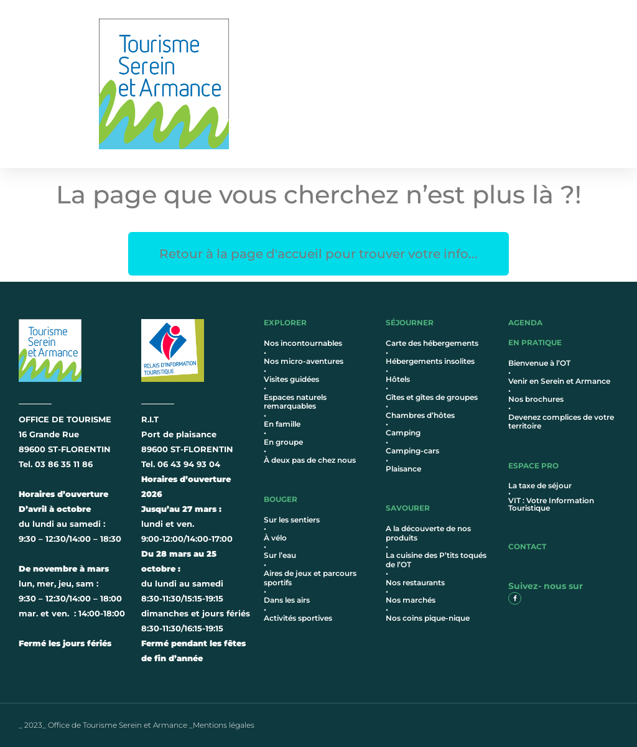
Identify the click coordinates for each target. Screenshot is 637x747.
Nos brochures (536, 399)
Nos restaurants (415, 582)
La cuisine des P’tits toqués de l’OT (436, 559)
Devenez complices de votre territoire (561, 421)
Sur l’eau (280, 555)
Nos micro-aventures (303, 361)
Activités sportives (298, 618)
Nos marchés (410, 600)
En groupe (283, 442)
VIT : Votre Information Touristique (551, 504)
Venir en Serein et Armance (559, 381)
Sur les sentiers (292, 519)
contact (527, 546)
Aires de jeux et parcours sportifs (310, 577)
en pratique (535, 342)
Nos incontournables (303, 343)
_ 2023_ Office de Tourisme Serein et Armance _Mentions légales (136, 725)
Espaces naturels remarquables (295, 401)
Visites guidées (291, 379)
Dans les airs (287, 600)
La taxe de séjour (540, 485)
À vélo (275, 537)
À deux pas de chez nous (310, 460)
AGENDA (525, 322)
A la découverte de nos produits (428, 533)
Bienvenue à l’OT (539, 363)
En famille (282, 424)
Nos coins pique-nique (428, 618)
